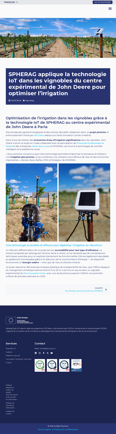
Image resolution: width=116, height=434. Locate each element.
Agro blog (29, 100)
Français (11, 2)
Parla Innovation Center (34, 273)
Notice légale (44, 429)
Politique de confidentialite (65, 429)
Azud (47, 146)
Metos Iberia (38, 146)
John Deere (39, 135)
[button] (110, 8)
